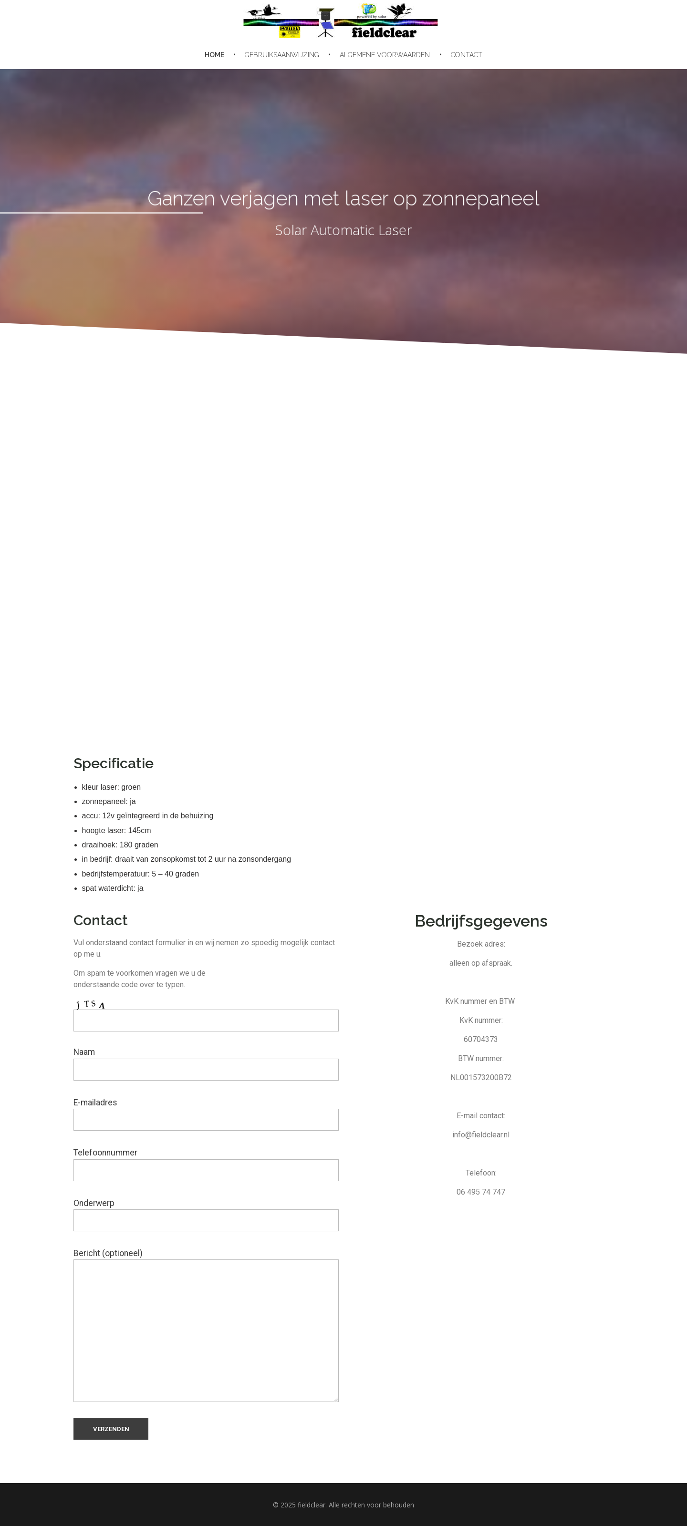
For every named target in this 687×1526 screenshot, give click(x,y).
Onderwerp (206, 1214)
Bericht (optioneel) (206, 1325)
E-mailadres (206, 1114)
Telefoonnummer (206, 1164)
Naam (206, 1063)
